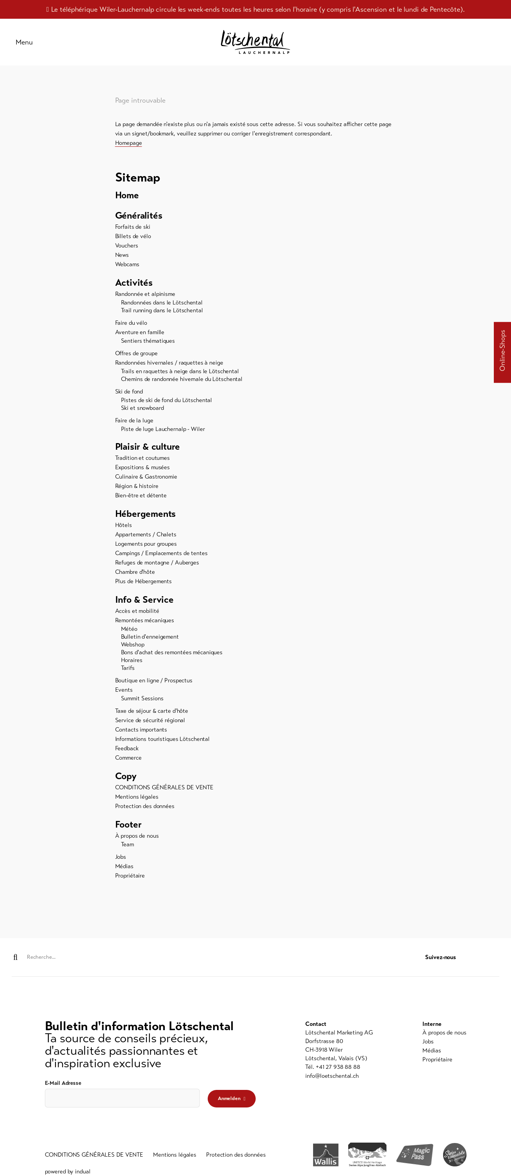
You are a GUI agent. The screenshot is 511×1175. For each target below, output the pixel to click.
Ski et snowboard (142, 407)
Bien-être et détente (141, 495)
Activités (134, 283)
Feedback (127, 748)
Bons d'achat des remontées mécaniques (172, 652)
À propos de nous (137, 835)
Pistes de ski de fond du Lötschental (166, 400)
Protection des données (144, 806)
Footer (128, 825)
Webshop (132, 644)
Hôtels (123, 525)
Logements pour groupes (146, 543)
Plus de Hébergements (143, 581)
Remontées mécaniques (144, 620)
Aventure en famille (140, 332)
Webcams (127, 264)
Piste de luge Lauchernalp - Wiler (163, 429)
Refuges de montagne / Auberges (157, 562)
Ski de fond (129, 391)
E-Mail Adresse (63, 1083)
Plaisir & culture (147, 447)
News (122, 254)
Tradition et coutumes (142, 457)
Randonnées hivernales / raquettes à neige (169, 362)
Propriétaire (130, 875)
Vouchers (126, 245)
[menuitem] (255, 195)
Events (124, 689)
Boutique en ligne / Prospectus (153, 680)
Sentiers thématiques (148, 340)
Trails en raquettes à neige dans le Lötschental (180, 371)
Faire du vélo (131, 322)
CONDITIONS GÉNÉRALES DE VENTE (164, 787)
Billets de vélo (133, 236)
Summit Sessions (142, 698)
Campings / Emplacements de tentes (161, 553)
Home (127, 195)
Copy (126, 776)
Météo (129, 628)
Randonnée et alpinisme (145, 293)
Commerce (128, 757)
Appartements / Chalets (145, 534)
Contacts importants (141, 729)
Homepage (128, 142)
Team (127, 844)
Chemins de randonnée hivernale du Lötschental (182, 379)
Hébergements (145, 514)
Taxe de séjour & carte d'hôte (152, 710)
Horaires (131, 660)
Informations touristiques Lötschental (162, 738)
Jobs (120, 856)
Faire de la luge (134, 420)
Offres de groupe (136, 353)
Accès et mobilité (137, 610)
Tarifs (128, 667)
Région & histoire (136, 486)
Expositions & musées (142, 467)
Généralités (139, 216)
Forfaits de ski (132, 226)
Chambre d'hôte (135, 571)
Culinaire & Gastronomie (146, 476)
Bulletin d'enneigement (150, 636)
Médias (124, 866)
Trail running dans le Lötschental (162, 310)
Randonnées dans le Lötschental (162, 302)
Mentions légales (136, 796)
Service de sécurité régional (150, 720)
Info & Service (144, 600)
